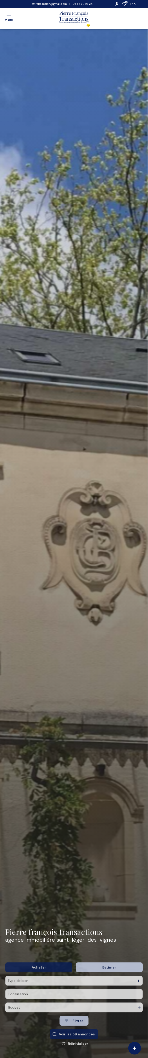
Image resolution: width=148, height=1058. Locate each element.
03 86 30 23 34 (83, 4)
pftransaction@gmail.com (49, 4)
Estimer (109, 980)
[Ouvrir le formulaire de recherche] (74, 1034)
